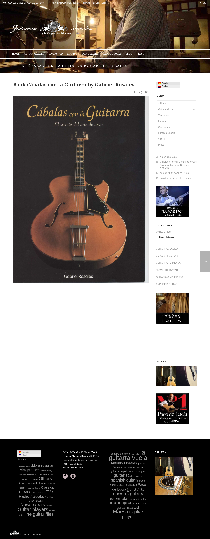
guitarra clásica (127, 484)
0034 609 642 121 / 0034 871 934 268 (26, 3)
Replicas (48, 505)
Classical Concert (25, 466)
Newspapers (32, 504)
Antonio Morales (124, 463)
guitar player (132, 514)
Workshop (56, 53)
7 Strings (51, 483)
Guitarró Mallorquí (38, 492)
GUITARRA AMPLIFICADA (169, 277)
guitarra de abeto (120, 453)
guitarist (121, 475)
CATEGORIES (163, 232)
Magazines (30, 469)
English (163, 86)
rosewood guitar (137, 499)
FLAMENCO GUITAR (167, 270)
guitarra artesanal (135, 476)
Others (45, 478)
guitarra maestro (127, 491)
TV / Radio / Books (36, 494)
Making (72, 53)
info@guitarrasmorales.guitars (65, 3)
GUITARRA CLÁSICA (167, 248)
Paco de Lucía (112, 53)
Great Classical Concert (33, 483)
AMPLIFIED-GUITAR (166, 284)
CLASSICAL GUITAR (167, 255)
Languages (99, 3)
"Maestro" (22, 488)
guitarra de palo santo (122, 471)
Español (163, 83)
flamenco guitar (133, 467)
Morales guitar (42, 465)
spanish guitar (124, 480)
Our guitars (90, 53)
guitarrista (125, 507)
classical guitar (120, 503)
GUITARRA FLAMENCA (168, 262)
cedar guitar (141, 472)
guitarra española (127, 496)
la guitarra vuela (128, 455)
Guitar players (33, 509)
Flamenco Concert (33, 488)
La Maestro (126, 509)
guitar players (139, 503)
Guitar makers (34, 53)
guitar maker (135, 454)
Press (140, 53)
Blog (129, 53)
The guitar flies (39, 514)
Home (16, 53)
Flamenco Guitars (37, 474)
